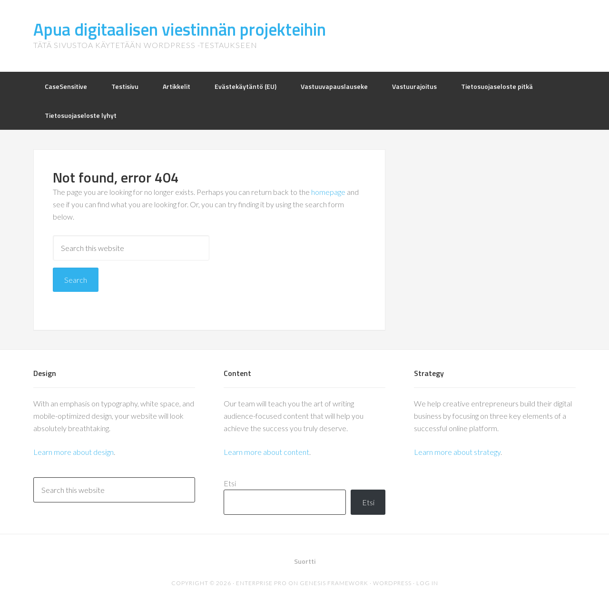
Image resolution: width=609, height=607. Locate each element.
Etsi (230, 483)
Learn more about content (266, 451)
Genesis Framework (334, 583)
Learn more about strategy (457, 451)
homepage (328, 191)
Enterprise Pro (261, 583)
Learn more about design (73, 451)
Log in (427, 583)
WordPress (392, 583)
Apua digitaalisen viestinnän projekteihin (179, 29)
